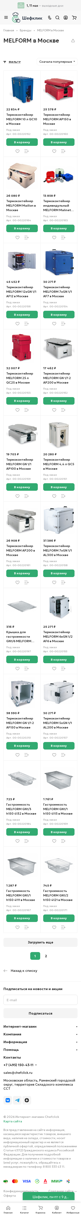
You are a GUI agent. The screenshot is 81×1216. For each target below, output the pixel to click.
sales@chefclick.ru (17, 1073)
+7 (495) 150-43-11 (18, 1065)
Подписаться (40, 1013)
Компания (12, 1034)
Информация (15, 1042)
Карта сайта (12, 1121)
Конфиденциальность (20, 1191)
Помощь (11, 1049)
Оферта (9, 1196)
